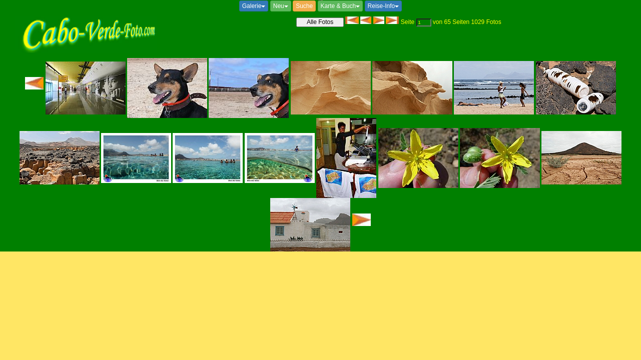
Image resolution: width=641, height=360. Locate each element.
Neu (280, 6)
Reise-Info (383, 6)
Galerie (254, 6)
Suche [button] (304, 6)
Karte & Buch (340, 6)
